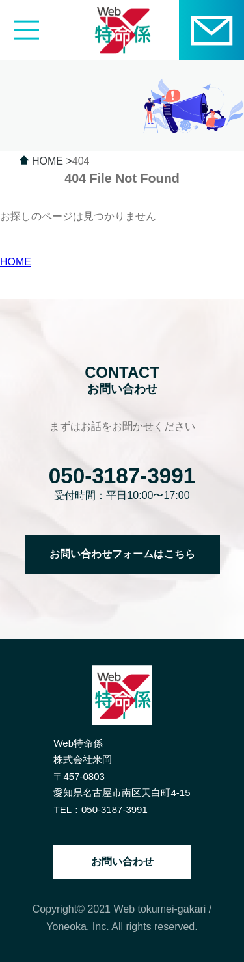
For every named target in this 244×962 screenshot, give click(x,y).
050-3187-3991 (122, 476)
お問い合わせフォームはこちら (122, 553)
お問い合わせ (122, 861)
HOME (15, 261)
